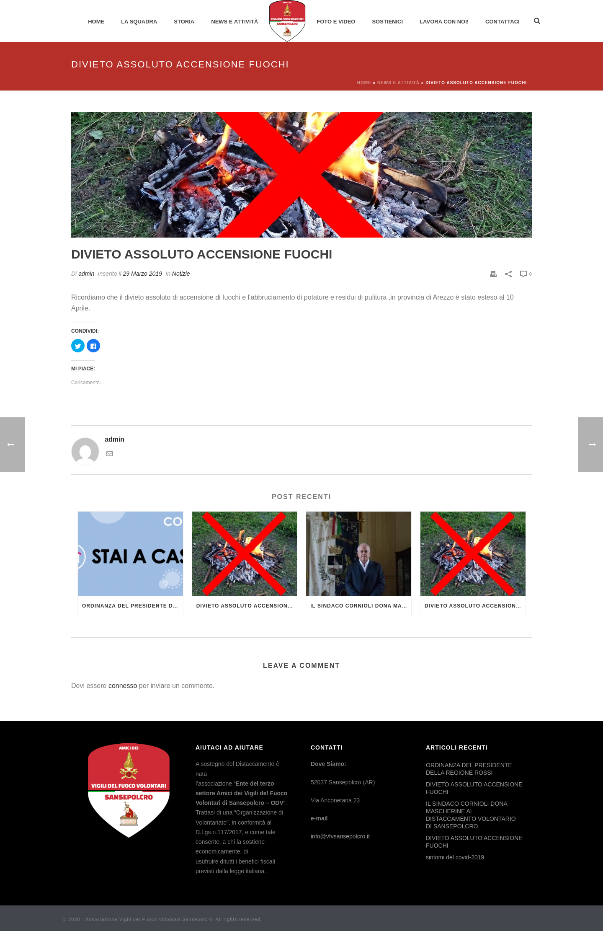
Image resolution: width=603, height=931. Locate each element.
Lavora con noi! (444, 21)
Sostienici (387, 21)
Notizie (181, 273)
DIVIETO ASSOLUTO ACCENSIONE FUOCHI (246, 606)
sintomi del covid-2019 (455, 857)
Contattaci (502, 21)
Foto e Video (336, 21)
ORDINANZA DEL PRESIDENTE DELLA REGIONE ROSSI (132, 606)
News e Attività (234, 21)
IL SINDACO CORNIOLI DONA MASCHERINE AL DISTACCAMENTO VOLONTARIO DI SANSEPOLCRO (360, 606)
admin (86, 273)
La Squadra (139, 21)
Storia (184, 21)
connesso (122, 685)
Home (96, 21)
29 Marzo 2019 (142, 273)
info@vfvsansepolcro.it (340, 836)
